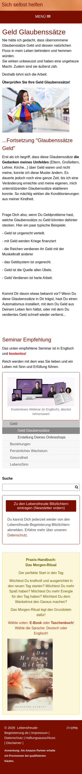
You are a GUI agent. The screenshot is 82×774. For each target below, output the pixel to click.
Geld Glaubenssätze (33, 430)
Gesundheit (19, 457)
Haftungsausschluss (40, 738)
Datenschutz (17, 535)
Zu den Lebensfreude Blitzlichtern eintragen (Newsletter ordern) (41, 506)
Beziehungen (20, 444)
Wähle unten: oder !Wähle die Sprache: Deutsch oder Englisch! (41, 628)
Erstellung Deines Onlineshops (42, 437)
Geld (13, 424)
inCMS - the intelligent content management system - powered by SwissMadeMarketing (72, 728)
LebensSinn (19, 464)
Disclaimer (14, 743)
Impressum (39, 733)
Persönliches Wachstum (28, 451)
